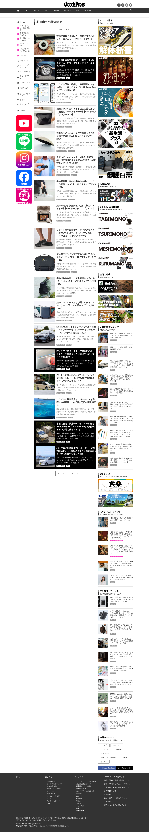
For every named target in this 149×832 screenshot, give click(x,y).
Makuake (119, 749)
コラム (47, 10)
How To (56, 10)
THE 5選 (23, 55)
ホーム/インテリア (25, 95)
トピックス (67, 10)
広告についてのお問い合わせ (115, 805)
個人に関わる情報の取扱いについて (118, 780)
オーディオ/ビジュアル (24, 66)
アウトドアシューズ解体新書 (25, 28)
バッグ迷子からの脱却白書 (25, 50)
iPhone (125, 757)
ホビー (22, 100)
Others (22, 111)
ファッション (25, 82)
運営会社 (107, 794)
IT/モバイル (24, 61)
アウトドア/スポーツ (24, 77)
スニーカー (116, 745)
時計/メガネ (24, 88)
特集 (77, 10)
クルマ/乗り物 (25, 72)
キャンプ (104, 745)
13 (72, 472)
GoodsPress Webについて (114, 777)
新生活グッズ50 (25, 45)
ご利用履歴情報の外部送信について (118, 787)
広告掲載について (111, 801)
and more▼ (87, 10)
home (18, 10)
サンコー (104, 762)
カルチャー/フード (24, 105)
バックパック (105, 753)
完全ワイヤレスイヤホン (108, 757)
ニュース (26, 10)
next (77, 473)
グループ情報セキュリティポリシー (118, 784)
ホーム (22, 22)
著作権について (110, 791)
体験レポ (36, 10)
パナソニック (105, 749)
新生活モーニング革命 (25, 39)
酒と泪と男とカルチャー (25, 34)
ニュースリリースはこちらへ (115, 798)
